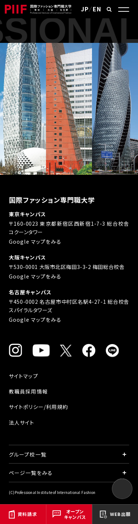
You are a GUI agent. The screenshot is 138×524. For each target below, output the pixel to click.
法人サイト (22, 422)
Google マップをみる (35, 241)
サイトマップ (23, 376)
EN (97, 8)
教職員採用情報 (28, 391)
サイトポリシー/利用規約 (38, 406)
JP (85, 8)
